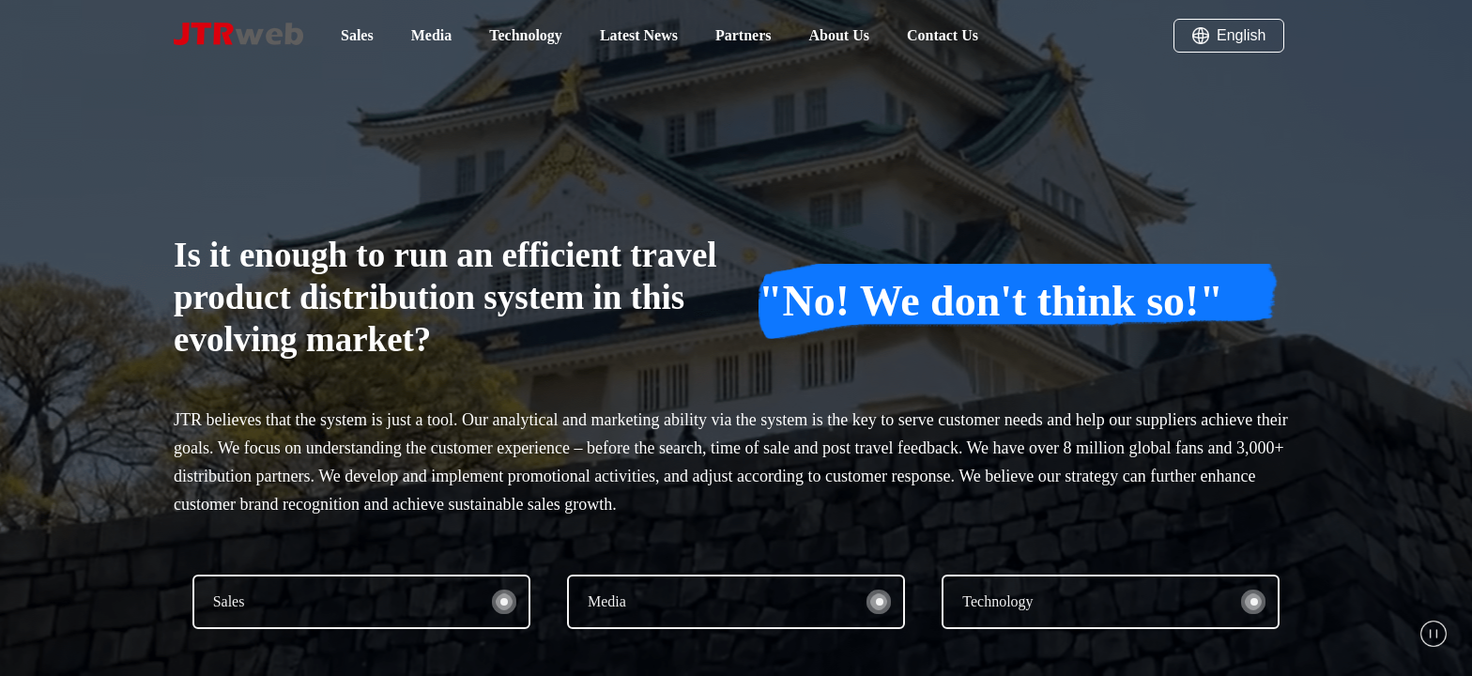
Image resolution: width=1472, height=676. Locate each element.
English (1229, 35)
